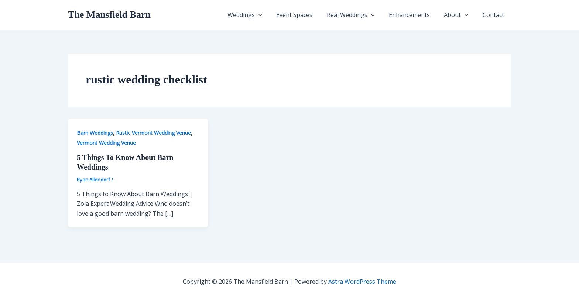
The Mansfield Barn (109, 14)
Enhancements (415, 15)
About (460, 15)
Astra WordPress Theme (362, 281)
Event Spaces (305, 15)
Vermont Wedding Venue (106, 142)
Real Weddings (359, 15)
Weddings (258, 15)
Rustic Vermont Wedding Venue (153, 132)
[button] (271, 15)
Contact (494, 15)
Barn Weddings (95, 132)
